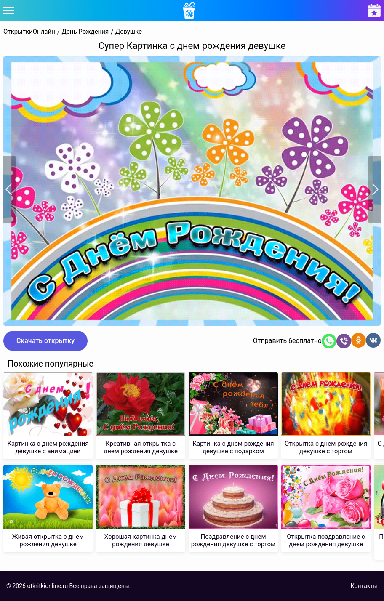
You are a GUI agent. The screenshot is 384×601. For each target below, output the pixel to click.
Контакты (364, 585)
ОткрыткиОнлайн (29, 31)
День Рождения (85, 31)
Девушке (128, 31)
